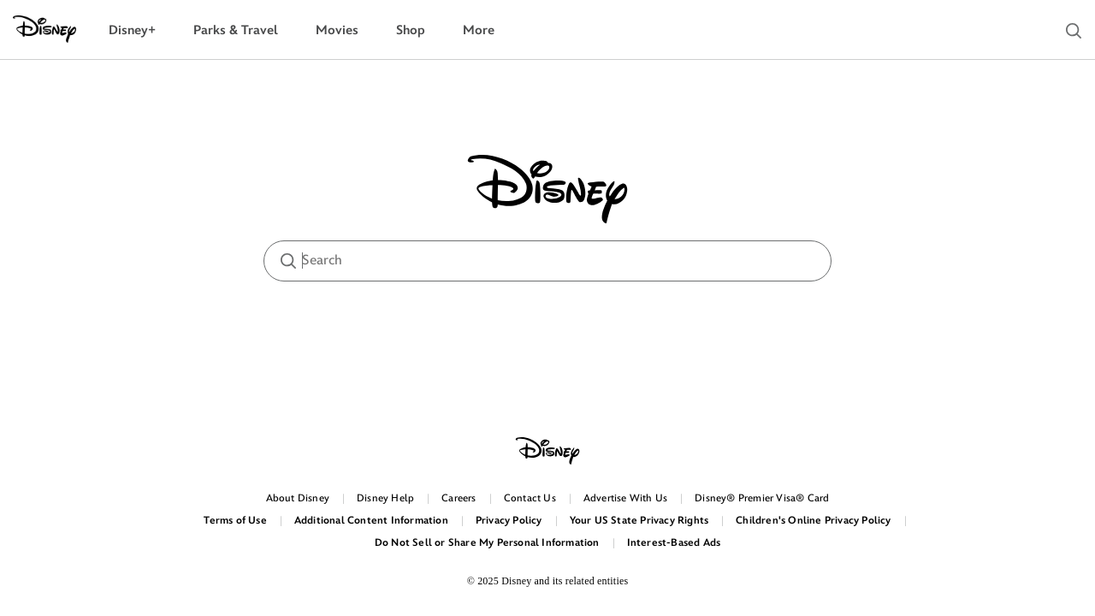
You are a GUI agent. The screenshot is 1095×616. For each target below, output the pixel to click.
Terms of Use (235, 520)
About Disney (297, 498)
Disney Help (385, 498)
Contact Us (530, 498)
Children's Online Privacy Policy (813, 520)
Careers (458, 498)
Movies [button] (337, 30)
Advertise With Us (625, 498)
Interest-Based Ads (674, 542)
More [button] (478, 30)
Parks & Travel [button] (235, 30)
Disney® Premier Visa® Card (762, 498)
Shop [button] (410, 30)
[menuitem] (132, 30)
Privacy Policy (509, 520)
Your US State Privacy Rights (639, 520)
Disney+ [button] (132, 30)
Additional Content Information (371, 520)
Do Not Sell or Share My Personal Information (487, 542)
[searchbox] (547, 260)
